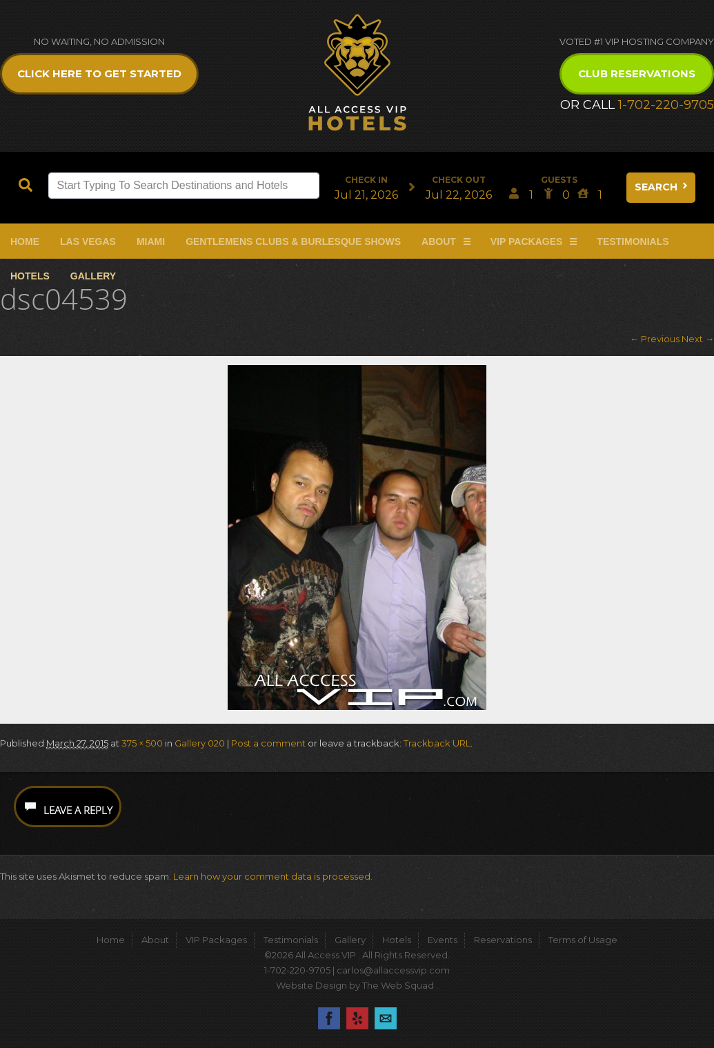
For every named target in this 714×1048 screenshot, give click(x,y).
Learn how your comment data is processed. (273, 876)
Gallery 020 (200, 743)
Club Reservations (636, 73)
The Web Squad (399, 985)
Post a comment (268, 743)
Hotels (30, 275)
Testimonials (632, 241)
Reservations (503, 939)
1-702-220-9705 (666, 104)
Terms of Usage (582, 939)
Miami (151, 241)
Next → (698, 338)
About (439, 241)
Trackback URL (437, 743)
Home (24, 241)
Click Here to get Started (99, 73)
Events (442, 939)
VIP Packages (526, 241)
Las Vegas (88, 241)
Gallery (93, 275)
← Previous (655, 338)
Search (662, 187)
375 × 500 (142, 743)
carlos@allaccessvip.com (393, 970)
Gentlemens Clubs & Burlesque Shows (293, 241)
